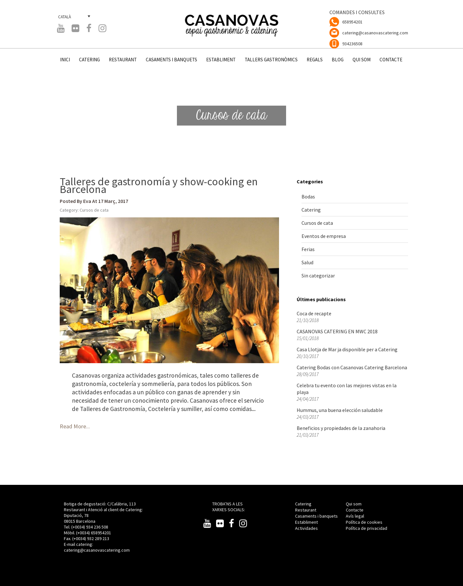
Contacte (354, 510)
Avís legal (355, 516)
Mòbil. (70, 533)
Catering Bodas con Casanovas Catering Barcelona (352, 367)
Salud (307, 262)
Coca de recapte (314, 313)
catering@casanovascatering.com (375, 33)
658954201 (352, 22)
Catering (311, 209)
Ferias (308, 249)
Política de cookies (364, 522)
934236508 (352, 44)
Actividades (306, 528)
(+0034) (83, 533)
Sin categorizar (318, 275)
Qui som (354, 504)
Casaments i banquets (316, 516)
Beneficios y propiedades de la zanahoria (341, 428)
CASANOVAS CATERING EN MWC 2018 (337, 331)
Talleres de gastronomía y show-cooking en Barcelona (159, 185)
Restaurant (305, 510)
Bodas (308, 196)
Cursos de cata (94, 210)
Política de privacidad (366, 528)
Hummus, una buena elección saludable (340, 410)
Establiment (306, 522)
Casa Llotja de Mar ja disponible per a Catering (347, 349)
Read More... (75, 426)
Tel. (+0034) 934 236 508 (86, 527)
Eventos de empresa (323, 236)
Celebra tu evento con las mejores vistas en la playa (347, 388)
